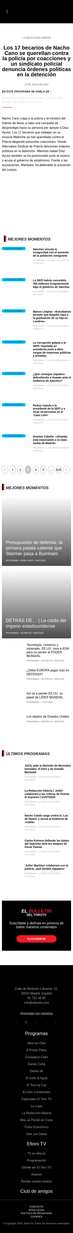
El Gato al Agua (36, 1078)
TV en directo (36, 1153)
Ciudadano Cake (36, 1057)
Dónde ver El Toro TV (36, 1167)
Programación (36, 1160)
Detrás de (12, 576)
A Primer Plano (36, 1050)
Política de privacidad (36, 1213)
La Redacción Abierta (36, 38)
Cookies (36, 1216)
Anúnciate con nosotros (36, 1013)
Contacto (37, 1206)
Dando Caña (36, 1064)
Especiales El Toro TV (36, 1099)
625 (58, 470)
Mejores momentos (28, 102)
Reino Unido (13, 503)
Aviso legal (36, 1210)
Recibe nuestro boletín (36, 1181)
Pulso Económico (37, 1127)
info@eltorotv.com (36, 1002)
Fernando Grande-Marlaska (23, 97)
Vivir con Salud (36, 1134)
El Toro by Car (36, 1085)
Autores (36, 1174)
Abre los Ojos (36, 1043)
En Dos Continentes (36, 1092)
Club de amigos (36, 1191)
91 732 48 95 (36, 998)
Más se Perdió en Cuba (36, 1120)
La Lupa (36, 1106)
